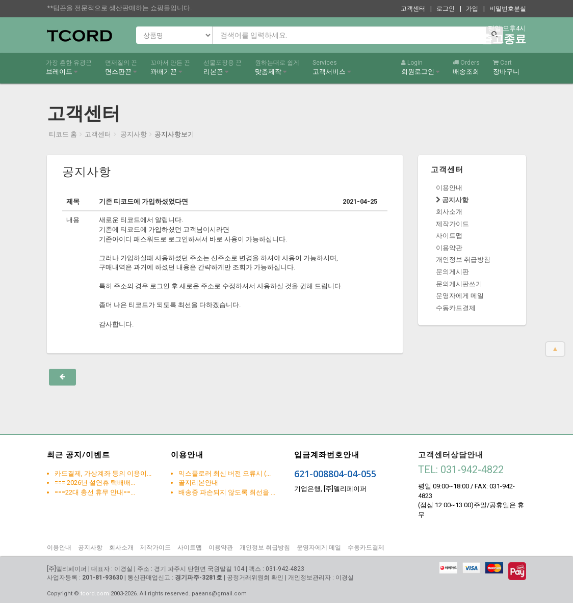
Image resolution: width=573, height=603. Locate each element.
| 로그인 (442, 8)
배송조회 (466, 67)
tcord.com (95, 593)
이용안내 (449, 187)
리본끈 (222, 67)
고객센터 (413, 8)
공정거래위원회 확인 (255, 577)
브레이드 (69, 67)
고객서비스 (331, 67)
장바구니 (506, 67)
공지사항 (133, 134)
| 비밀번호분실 (504, 8)
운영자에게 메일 (460, 295)
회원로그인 (420, 67)
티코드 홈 (63, 134)
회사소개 (449, 211)
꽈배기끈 (170, 67)
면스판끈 (121, 67)
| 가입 (469, 8)
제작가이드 (452, 224)
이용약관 (449, 248)
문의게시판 (452, 272)
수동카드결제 (456, 308)
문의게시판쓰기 (459, 284)
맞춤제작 (277, 67)
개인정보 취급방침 (463, 259)
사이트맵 (449, 235)
